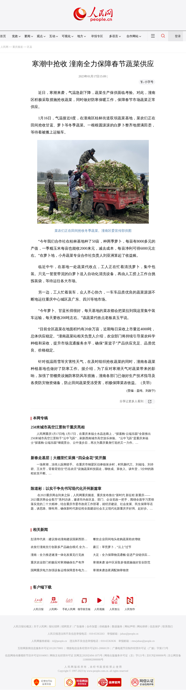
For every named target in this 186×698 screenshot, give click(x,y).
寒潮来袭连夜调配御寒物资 (111, 570)
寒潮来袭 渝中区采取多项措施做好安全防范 (121, 562)
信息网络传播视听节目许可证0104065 (26, 655)
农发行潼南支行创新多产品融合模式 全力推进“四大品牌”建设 (71, 547)
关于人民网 (40, 626)
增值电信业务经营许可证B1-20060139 (87, 648)
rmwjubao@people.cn (143, 641)
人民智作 (129, 602)
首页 (3, 36)
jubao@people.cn (129, 633)
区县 (29, 47)
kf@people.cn (59, 641)
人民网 (4, 47)
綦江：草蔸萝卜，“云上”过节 (112, 547)
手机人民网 (68, 602)
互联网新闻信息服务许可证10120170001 (40, 648)
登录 (178, 36)
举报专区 (97, 36)
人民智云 (114, 602)
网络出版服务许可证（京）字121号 (124, 655)
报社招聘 (54, 626)
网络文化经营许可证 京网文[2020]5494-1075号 (76, 655)
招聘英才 (66, 626)
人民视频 (99, 602)
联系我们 (167, 626)
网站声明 (130, 626)
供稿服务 (104, 626)
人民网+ (53, 602)
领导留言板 (84, 602)
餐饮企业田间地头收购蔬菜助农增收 (117, 539)
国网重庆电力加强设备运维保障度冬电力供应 (60, 570)
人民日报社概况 (22, 626)
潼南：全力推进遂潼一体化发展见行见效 (57, 554)
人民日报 (38, 602)
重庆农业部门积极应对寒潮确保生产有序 (57, 562)
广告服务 (79, 626)
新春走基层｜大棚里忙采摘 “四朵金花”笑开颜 (68, 458)
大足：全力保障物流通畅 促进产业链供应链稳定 (124, 554)
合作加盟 (92, 626)
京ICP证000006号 (156, 655)
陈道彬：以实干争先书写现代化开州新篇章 (66, 488)
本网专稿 (40, 418)
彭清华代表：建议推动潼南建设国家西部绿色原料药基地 (68, 539)
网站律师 (142, 626)
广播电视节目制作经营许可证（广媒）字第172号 (140, 648)
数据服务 (117, 626)
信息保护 (155, 626)
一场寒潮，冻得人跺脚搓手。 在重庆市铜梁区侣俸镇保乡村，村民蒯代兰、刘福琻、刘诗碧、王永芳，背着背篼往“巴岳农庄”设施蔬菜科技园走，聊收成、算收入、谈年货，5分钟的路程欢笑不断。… (92, 469)
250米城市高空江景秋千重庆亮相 (58, 427)
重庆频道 (17, 47)
